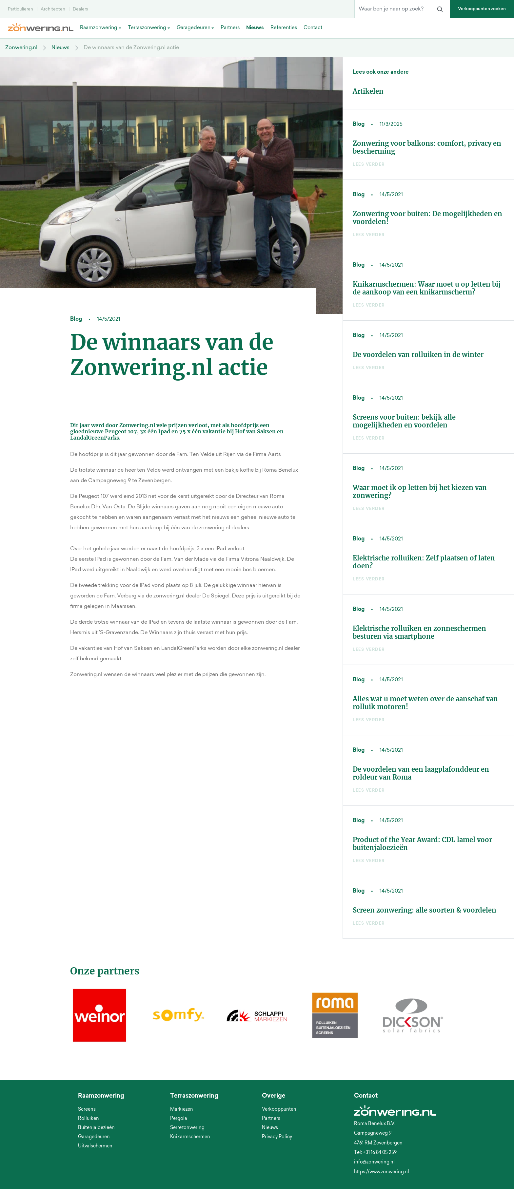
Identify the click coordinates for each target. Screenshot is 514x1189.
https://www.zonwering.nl (381, 1172)
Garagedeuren (94, 1137)
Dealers (80, 9)
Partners (271, 1119)
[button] (72, 1050)
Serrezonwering (187, 1128)
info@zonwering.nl (374, 1162)
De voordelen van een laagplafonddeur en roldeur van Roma (421, 773)
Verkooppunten (279, 1109)
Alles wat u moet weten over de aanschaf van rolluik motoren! (425, 703)
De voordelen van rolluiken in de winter (418, 354)
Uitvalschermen (95, 1146)
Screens (87, 1109)
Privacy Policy (277, 1137)
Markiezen (181, 1109)
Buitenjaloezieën (96, 1128)
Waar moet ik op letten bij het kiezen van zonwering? (420, 491)
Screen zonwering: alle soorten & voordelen (424, 910)
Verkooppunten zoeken (482, 9)
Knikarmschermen (190, 1137)
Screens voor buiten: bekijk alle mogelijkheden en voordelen (404, 421)
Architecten (53, 9)
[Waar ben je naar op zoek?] (392, 9)
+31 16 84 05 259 (380, 1153)
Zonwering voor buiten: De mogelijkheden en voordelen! (427, 218)
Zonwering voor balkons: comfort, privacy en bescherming (427, 147)
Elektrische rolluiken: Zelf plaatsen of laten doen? (424, 562)
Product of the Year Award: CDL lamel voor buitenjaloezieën (422, 844)
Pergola (178, 1119)
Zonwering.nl (21, 47)
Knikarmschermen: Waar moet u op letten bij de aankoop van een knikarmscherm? (427, 288)
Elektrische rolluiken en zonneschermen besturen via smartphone (419, 632)
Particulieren (20, 9)
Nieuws (60, 47)
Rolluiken (88, 1119)
